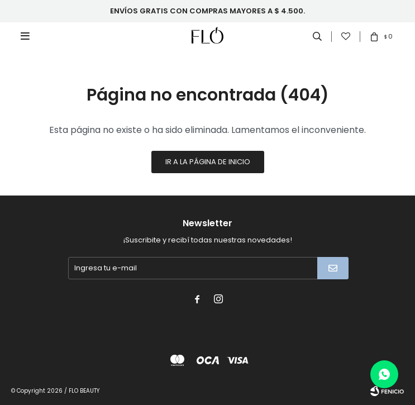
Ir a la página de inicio (207, 161)
